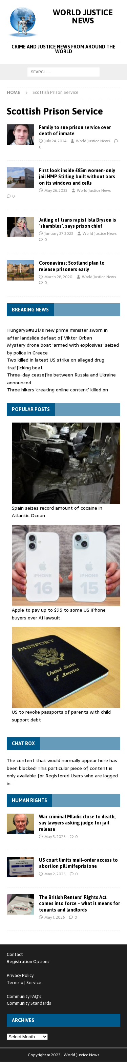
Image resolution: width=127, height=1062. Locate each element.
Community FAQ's (24, 996)
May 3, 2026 (54, 837)
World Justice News (93, 141)
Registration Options (28, 961)
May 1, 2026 (54, 917)
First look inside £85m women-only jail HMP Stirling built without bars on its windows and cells (77, 176)
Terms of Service (24, 982)
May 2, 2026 (54, 874)
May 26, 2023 (55, 190)
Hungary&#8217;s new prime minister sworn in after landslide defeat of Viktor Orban (57, 333)
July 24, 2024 (55, 141)
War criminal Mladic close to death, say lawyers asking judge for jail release (77, 823)
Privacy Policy (20, 975)
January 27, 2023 (58, 233)
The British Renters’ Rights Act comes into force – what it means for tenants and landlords (79, 903)
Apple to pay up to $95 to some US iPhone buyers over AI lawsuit (59, 613)
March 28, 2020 (58, 277)
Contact (15, 954)
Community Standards (29, 1003)
